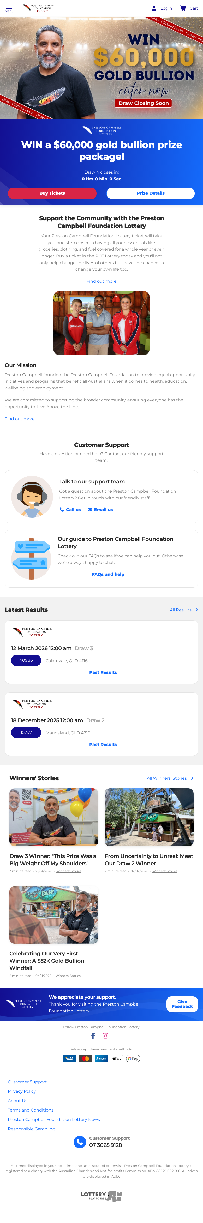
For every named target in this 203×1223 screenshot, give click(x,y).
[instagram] (105, 1036)
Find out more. (20, 418)
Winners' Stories (68, 871)
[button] (9, 9)
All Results (184, 609)
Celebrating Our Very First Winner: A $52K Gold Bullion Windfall (46, 960)
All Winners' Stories (170, 778)
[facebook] (93, 1036)
